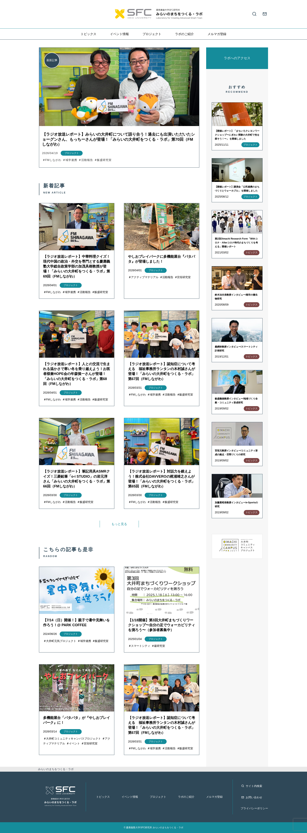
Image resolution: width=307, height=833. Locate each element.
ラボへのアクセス (237, 58)
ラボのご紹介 (184, 34)
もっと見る (119, 524)
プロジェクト (152, 34)
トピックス (88, 34)
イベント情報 (119, 34)
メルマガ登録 (217, 34)
